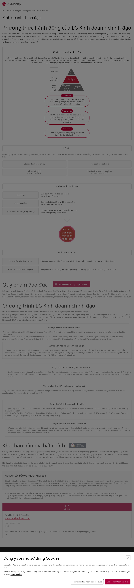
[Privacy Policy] (16, 574)
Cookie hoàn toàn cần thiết (117, 582)
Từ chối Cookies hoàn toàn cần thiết (87, 582)
